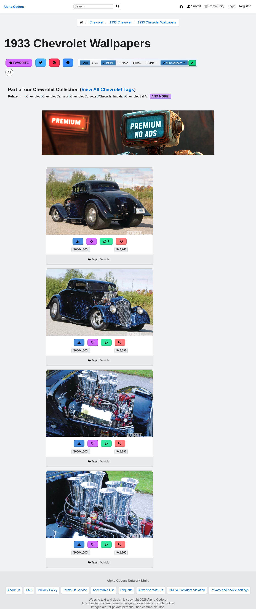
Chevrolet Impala (110, 96)
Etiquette (126, 590)
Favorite (19, 63)
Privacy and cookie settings (230, 590)
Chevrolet (96, 22)
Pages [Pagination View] (123, 63)
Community (214, 6)
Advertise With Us (150, 590)
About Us (13, 590)
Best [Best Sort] (137, 63)
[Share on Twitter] (40, 63)
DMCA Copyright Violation (187, 590)
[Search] (118, 6)
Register (245, 6)
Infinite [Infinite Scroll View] (108, 63)
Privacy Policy (47, 590)
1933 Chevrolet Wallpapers (157, 22)
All (9, 72)
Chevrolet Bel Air (136, 96)
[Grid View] (85, 62)
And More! (160, 96)
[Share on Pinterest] (54, 63)
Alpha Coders (14, 7)
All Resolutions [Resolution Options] (174, 63)
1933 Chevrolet (120, 22)
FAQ (29, 590)
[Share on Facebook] (68, 63)
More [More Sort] (152, 63)
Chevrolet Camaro (54, 96)
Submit (194, 6)
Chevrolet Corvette (82, 96)
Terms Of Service (75, 590)
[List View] (95, 62)
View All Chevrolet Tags (108, 89)
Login (231, 6)
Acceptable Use (104, 590)
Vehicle (104, 259)
